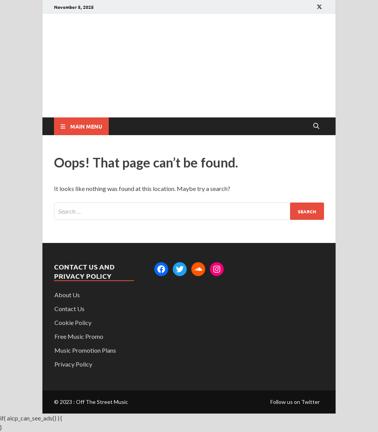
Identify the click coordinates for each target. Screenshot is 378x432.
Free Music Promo (78, 336)
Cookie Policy (72, 322)
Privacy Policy (73, 364)
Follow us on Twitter (295, 402)
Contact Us (69, 308)
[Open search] (316, 126)
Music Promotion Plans (85, 350)
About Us (67, 294)
